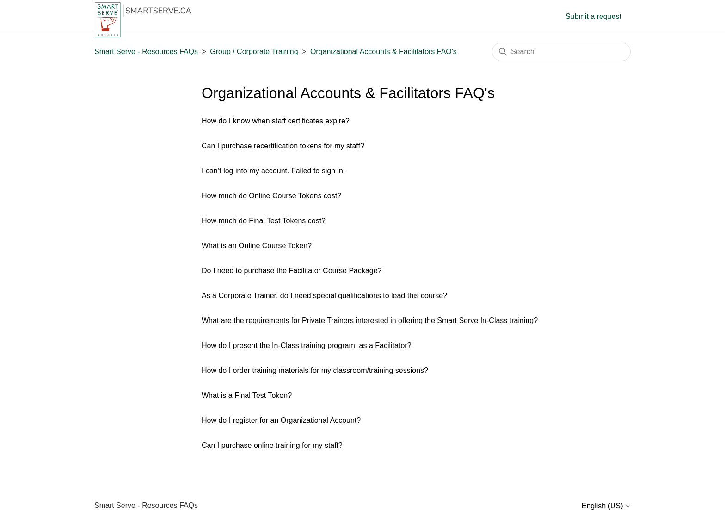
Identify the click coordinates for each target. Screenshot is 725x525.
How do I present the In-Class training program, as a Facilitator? (307, 345)
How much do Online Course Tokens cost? (271, 196)
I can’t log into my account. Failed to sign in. (273, 171)
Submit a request (593, 16)
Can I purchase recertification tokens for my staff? (283, 146)
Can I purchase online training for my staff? (272, 445)
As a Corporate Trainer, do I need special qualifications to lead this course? (324, 295)
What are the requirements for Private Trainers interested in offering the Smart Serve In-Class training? (370, 320)
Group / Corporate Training (254, 51)
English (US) (606, 506)
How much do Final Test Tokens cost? (264, 221)
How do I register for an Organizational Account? (281, 420)
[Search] (561, 52)
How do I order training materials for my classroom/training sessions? (315, 370)
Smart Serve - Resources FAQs (146, 51)
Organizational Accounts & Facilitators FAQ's (383, 51)
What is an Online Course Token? (257, 246)
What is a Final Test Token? (247, 395)
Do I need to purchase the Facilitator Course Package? (292, 271)
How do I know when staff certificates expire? (276, 121)
